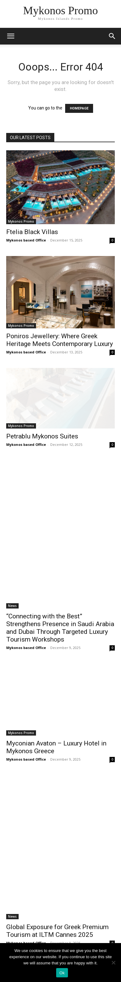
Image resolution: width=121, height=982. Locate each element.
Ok (62, 973)
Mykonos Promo (21, 221)
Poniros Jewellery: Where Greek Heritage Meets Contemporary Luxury (59, 340)
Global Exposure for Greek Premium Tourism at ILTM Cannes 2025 (57, 930)
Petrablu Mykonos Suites (42, 436)
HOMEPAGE (79, 108)
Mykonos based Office (26, 240)
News (12, 606)
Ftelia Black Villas (32, 232)
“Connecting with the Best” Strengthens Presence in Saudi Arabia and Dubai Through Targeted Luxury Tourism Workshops (60, 628)
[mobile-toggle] (10, 36)
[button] (112, 36)
